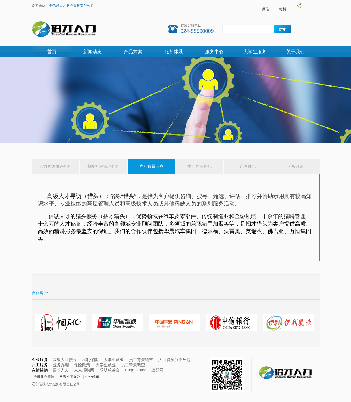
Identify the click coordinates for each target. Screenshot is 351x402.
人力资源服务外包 (55, 166)
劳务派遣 (296, 166)
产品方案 (133, 51)
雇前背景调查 (151, 166)
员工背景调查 (141, 359)
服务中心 (214, 51)
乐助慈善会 (110, 370)
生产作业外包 (199, 166)
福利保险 (90, 359)
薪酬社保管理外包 (103, 166)
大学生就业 (114, 359)
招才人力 (61, 370)
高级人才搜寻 (65, 359)
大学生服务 (254, 51)
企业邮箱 (92, 377)
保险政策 (82, 365)
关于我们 (295, 51)
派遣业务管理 (43, 377)
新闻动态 (92, 51)
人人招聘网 (84, 370)
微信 (265, 9)
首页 (51, 51)
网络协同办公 (69, 377)
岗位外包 (248, 166)
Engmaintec (135, 370)
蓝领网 (157, 370)
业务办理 (61, 365)
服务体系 (173, 51)
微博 (282, 9)
